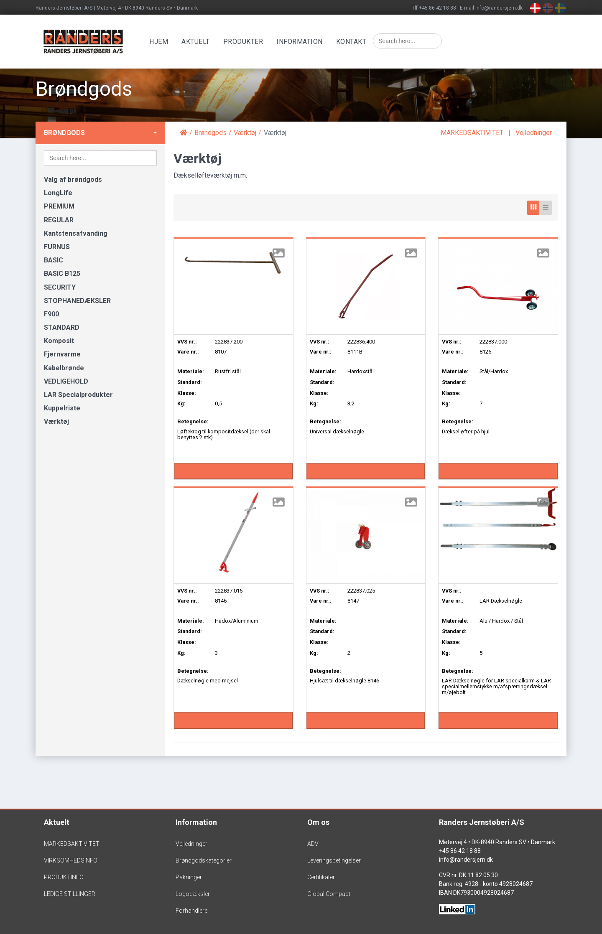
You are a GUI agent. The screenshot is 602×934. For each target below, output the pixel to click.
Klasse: (186, 393)
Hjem (160, 42)
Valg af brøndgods (73, 179)
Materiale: (190, 371)
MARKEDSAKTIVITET (472, 133)
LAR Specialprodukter (78, 395)
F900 (51, 314)
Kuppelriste (62, 408)
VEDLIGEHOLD (66, 381)
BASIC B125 (62, 273)
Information (301, 42)
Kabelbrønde (64, 368)
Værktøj (56, 421)
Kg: (181, 403)
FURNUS (57, 247)
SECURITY (60, 287)
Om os (318, 822)
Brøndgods (64, 133)
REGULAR (59, 220)
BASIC (53, 260)
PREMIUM (59, 206)
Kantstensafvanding (75, 233)
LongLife (58, 193)
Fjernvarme (62, 354)
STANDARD (61, 327)
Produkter (245, 42)
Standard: (189, 382)
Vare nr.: (188, 352)
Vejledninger (533, 133)
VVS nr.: (187, 341)
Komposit (59, 341)
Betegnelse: (193, 421)
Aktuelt (197, 42)
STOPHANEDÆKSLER (77, 301)
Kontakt (353, 42)
